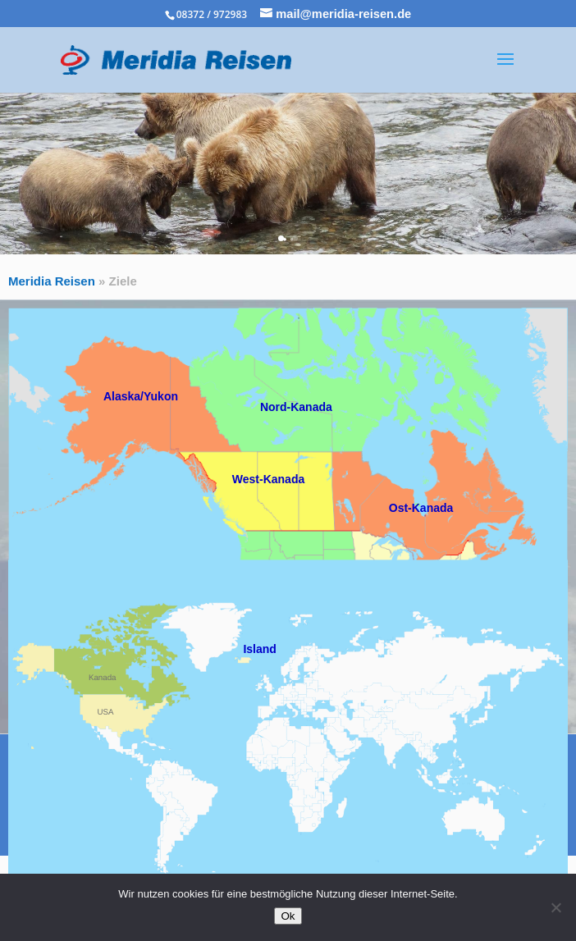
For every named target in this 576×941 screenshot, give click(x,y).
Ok (288, 916)
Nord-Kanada (296, 406)
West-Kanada (268, 479)
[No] (555, 907)
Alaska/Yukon (140, 396)
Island (259, 649)
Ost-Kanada (421, 507)
